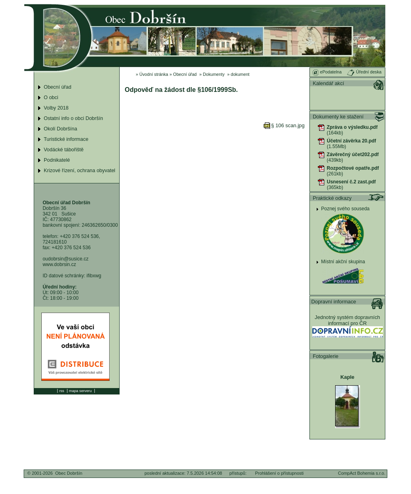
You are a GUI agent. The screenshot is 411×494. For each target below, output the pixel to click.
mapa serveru (80, 391)
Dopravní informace (333, 302)
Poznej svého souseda (345, 208)
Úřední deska (364, 71)
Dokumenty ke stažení (338, 117)
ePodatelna (327, 71)
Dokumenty (214, 74)
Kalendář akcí (328, 83)
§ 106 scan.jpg (284, 125)
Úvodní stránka (153, 74)
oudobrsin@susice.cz (65, 259)
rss (61, 391)
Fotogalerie (325, 356)
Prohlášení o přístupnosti (279, 473)
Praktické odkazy (332, 198)
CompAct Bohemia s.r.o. (361, 473)
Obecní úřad (185, 74)
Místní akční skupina (343, 261)
